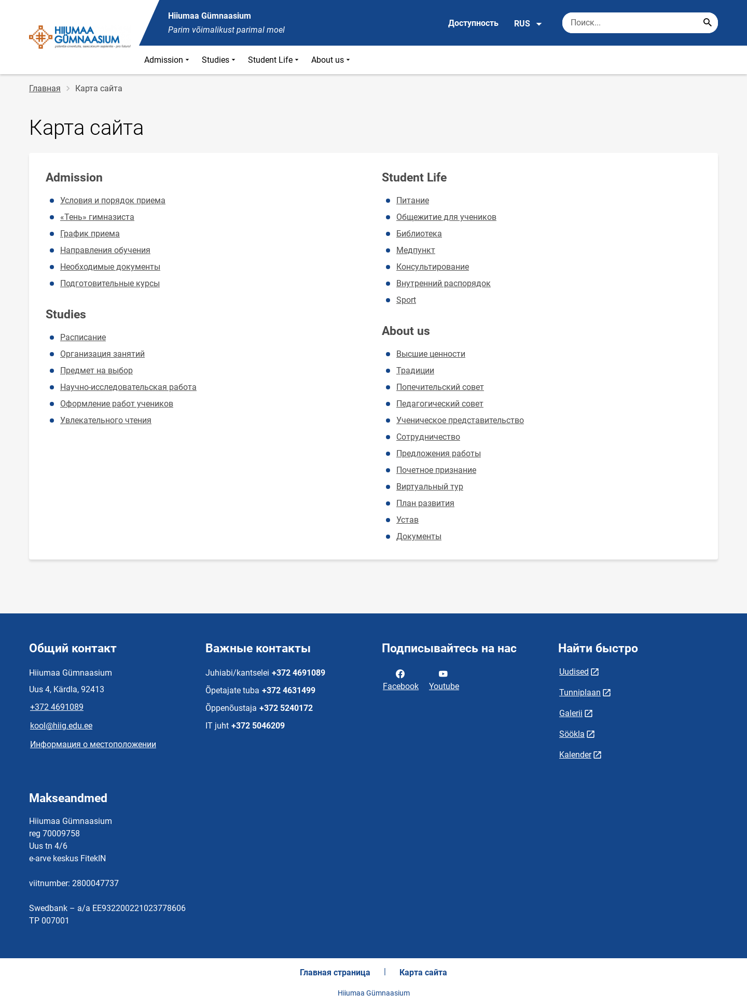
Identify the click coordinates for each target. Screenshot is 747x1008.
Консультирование (432, 267)
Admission (167, 60)
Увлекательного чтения (105, 420)
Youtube (444, 679)
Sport (406, 300)
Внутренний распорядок (443, 283)
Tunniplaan (580, 692)
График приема (90, 234)
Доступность (473, 23)
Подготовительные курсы (110, 283)
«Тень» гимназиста (97, 217)
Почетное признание (436, 470)
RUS (528, 24)
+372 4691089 (57, 707)
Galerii (571, 713)
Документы (418, 536)
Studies (220, 60)
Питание (412, 200)
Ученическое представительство (460, 420)
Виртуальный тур (429, 487)
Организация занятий (102, 354)
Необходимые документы (110, 267)
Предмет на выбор (96, 370)
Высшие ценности (430, 354)
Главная (45, 88)
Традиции (415, 370)
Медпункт (415, 250)
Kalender (575, 755)
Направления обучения (105, 250)
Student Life (274, 60)
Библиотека (419, 234)
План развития (425, 503)
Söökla (572, 734)
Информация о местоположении (93, 744)
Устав (407, 520)
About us (331, 60)
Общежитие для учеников (446, 217)
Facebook (401, 679)
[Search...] (707, 23)
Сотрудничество (428, 437)
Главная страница (335, 972)
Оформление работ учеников (116, 404)
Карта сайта (423, 972)
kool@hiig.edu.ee (61, 726)
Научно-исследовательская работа (128, 387)
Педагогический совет (439, 404)
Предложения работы (438, 453)
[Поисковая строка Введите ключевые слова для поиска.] (640, 22)
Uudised (574, 672)
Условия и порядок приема (112, 200)
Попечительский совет (440, 387)
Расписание (83, 337)
